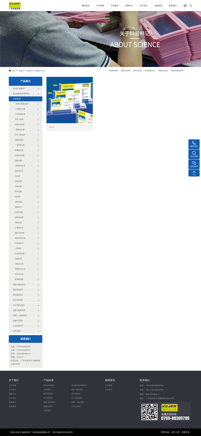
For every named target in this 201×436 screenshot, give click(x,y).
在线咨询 (158, 5)
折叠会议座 (19, 150)
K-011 (51, 127)
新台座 (17, 176)
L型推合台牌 (113, 71)
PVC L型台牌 (20, 135)
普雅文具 (186, 432)
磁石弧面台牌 (20, 238)
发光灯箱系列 (49, 385)
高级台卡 (18, 207)
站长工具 (175, 432)
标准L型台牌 (19, 253)
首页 (13, 71)
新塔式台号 (19, 171)
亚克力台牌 (137, 71)
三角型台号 (19, 228)
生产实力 (144, 5)
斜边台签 (18, 181)
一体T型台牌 (19, 145)
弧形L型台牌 (125, 71)
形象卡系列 (48, 406)
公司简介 (12, 390)
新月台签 (18, 192)
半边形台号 (19, 243)
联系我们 (173, 5)
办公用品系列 (76, 398)
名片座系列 (48, 398)
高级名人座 (19, 264)
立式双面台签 (149, 71)
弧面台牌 (18, 259)
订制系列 (47, 410)
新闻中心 (129, 5)
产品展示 (115, 5)
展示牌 (17, 197)
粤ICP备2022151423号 (63, 432)
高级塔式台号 (40, 71)
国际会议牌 (19, 217)
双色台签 (18, 186)
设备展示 (12, 402)
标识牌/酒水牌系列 (79, 385)
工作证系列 (76, 406)
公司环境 (12, 385)
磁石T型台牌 (19, 233)
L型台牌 (18, 248)
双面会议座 (19, 140)
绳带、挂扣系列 (77, 402)
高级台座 (18, 223)
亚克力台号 (19, 274)
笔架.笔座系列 (49, 402)
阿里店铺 (165, 432)
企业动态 (108, 390)
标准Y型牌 (19, 212)
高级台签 (18, 202)
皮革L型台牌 (19, 155)
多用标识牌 (19, 279)
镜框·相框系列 (77, 390)
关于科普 (100, 5)
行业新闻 (108, 385)
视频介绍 (12, 394)
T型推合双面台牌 (176, 71)
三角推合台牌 (162, 71)
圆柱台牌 (18, 161)
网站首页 (86, 5)
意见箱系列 (76, 394)
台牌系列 (29, 71)
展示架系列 (48, 394)
